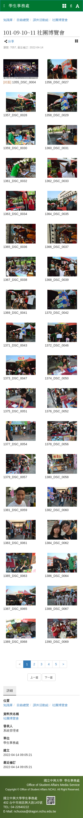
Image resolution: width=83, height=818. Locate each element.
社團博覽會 (60, 20)
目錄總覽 (23, 20)
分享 (11, 41)
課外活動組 (40, 20)
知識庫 (8, 20)
